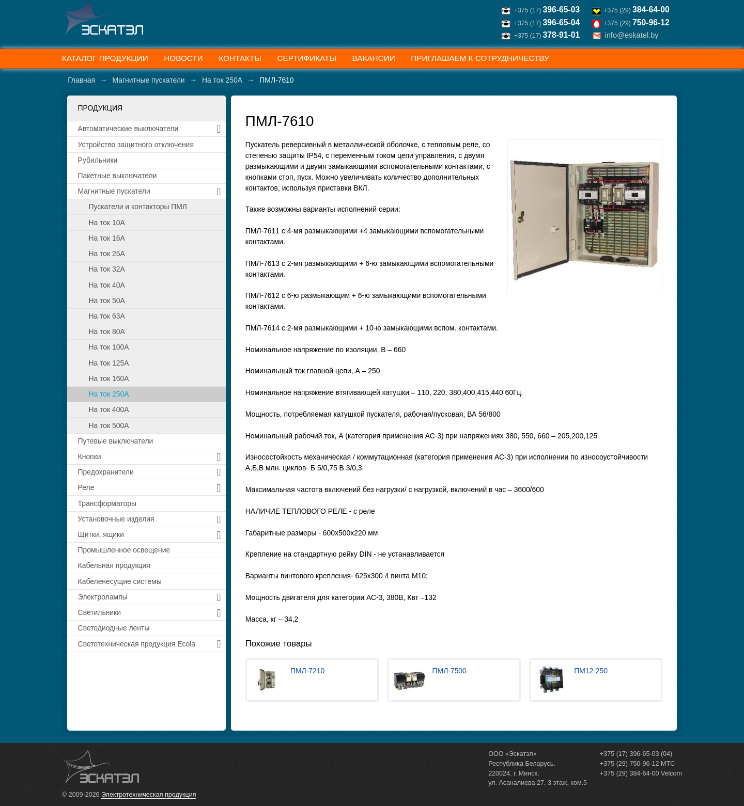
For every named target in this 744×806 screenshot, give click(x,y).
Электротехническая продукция (148, 794)
